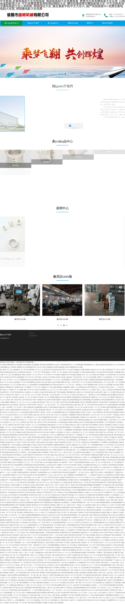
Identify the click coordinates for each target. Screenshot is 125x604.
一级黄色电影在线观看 (52, 532)
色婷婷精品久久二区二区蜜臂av (100, 540)
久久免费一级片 (94, 390)
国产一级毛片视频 (25, 407)
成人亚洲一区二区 (6, 369)
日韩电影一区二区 (61, 467)
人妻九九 (57, 565)
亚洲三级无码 (87, 600)
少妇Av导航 (110, 500)
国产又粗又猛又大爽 (15, 527)
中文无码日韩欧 (67, 450)
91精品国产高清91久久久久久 (17, 525)
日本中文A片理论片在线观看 (36, 390)
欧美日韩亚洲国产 (76, 507)
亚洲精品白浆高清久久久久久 (94, 447)
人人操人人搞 (51, 475)
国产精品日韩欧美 (23, 435)
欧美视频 (5, 572)
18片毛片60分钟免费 (69, 465)
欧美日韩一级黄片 (69, 510)
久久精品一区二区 (40, 477)
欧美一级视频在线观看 (29, 592)
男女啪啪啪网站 (84, 480)
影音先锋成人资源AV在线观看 (55, 442)
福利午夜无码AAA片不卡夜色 (9, 487)
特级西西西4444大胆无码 (115, 430)
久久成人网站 (19, 482)
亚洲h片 (105, 465)
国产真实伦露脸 (61, 570)
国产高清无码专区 (37, 455)
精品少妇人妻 (37, 415)
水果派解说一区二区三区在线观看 (23, 369)
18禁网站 (99, 552)
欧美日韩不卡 (62, 369)
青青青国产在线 (90, 497)
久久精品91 (13, 477)
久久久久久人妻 (40, 369)
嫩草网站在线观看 (43, 582)
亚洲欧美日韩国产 (34, 412)
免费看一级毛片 (114, 527)
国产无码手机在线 (33, 572)
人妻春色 (64, 550)
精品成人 (20, 477)
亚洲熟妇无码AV (73, 480)
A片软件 (51, 452)
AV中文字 (44, 600)
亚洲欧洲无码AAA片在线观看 (50, 540)
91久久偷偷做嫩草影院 (57, 412)
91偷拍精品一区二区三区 (23, 567)
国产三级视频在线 (37, 552)
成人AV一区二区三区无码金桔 (9, 545)
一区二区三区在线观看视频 (64, 457)
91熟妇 (32, 595)
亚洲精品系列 (64, 532)
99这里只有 (86, 407)
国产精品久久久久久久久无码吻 (91, 555)
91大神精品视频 (62, 422)
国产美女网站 (18, 512)
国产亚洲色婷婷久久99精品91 (21, 392)
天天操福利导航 (90, 495)
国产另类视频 (20, 505)
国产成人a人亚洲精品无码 (69, 460)
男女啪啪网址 (101, 500)
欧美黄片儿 (16, 500)
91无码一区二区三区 (24, 540)
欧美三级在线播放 (117, 485)
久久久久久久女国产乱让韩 (75, 522)
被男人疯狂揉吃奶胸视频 (65, 572)
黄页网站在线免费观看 (18, 575)
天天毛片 (13, 490)
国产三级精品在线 (74, 555)
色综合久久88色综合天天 (10, 412)
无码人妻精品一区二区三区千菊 (30, 497)
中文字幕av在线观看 (73, 595)
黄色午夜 (41, 565)
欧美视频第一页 (10, 520)
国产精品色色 (27, 400)
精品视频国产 (72, 472)
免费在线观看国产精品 (113, 407)
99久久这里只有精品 (93, 562)
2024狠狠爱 (117, 372)
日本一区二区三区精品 (89, 374)
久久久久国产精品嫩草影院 (42, 417)
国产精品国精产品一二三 (26, 590)
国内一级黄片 (70, 600)
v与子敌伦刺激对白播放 (87, 372)
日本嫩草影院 (82, 562)
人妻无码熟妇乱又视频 (110, 552)
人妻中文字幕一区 (68, 452)
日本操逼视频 (15, 497)
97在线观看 (111, 402)
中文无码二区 (65, 512)
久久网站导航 (89, 537)
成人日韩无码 (49, 565)
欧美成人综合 (40, 382)
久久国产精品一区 (116, 562)
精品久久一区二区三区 (22, 395)
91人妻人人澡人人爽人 (41, 570)
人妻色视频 (107, 472)
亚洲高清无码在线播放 (82, 452)
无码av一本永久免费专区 (95, 412)
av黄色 (8, 575)
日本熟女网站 (103, 402)
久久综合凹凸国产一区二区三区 (59, 395)
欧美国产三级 (44, 402)
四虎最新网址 (77, 430)
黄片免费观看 (95, 400)
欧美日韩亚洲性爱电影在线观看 (95, 512)
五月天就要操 (87, 507)
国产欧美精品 (86, 455)
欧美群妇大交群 (32, 475)
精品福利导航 (12, 540)
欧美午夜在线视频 (11, 530)
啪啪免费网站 (65, 565)
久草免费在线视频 (16, 470)
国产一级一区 (87, 502)
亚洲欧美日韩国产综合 (69, 420)
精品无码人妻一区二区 (82, 405)
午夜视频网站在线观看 (111, 595)
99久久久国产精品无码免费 (99, 590)
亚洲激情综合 (9, 387)
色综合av (23, 500)
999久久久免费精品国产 (57, 435)
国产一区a (30, 575)
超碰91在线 (13, 372)
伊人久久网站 (4, 602)
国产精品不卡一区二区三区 (9, 517)
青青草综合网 (13, 522)
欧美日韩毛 (93, 405)
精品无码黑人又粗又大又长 (45, 485)
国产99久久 (83, 597)
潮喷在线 (20, 585)
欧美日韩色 (59, 542)
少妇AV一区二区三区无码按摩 (36, 535)
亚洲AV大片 (4, 552)
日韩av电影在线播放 (55, 387)
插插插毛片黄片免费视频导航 (43, 502)
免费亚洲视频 (54, 397)
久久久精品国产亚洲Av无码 (90, 505)
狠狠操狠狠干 (37, 577)
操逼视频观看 (27, 527)
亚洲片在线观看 (73, 372)
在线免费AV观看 (91, 572)
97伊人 (21, 507)
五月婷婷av (114, 425)
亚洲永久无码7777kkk (41, 550)
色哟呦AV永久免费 (58, 462)
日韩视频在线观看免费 (95, 380)
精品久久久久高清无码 (70, 470)
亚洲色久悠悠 (54, 490)
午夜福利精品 (22, 572)
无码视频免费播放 (54, 545)
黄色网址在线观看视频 (90, 430)
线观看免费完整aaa (23, 510)
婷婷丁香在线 (118, 500)
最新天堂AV (32, 520)
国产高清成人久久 (57, 482)
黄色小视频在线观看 (13, 410)
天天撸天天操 (35, 445)
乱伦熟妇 (111, 590)
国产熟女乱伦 (17, 587)
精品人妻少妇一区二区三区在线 (71, 575)
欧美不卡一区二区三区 (106, 542)
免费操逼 (53, 572)
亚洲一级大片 (98, 525)
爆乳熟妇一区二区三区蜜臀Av (21, 450)
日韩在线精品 (91, 552)
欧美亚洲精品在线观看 (76, 437)
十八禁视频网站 (67, 430)
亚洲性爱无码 (72, 535)
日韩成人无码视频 (104, 425)
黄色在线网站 (29, 580)
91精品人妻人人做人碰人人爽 (107, 572)
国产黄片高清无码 (51, 369)
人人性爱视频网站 (19, 600)
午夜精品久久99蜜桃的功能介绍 (23, 550)
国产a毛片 (99, 597)
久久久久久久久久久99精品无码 (29, 402)
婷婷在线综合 (69, 405)
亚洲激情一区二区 (83, 540)
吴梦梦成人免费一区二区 (58, 505)
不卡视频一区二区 (13, 390)
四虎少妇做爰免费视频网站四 (30, 515)
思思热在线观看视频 (26, 502)
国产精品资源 (103, 517)
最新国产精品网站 (83, 557)
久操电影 (82, 417)
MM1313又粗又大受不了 (62, 485)
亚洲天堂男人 (105, 562)
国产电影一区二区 (40, 595)
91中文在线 (91, 597)
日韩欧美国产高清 (54, 512)
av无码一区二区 (95, 462)
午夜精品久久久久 (73, 597)
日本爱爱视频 (86, 400)
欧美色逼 (15, 405)
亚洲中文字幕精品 (110, 437)
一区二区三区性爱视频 (38, 425)
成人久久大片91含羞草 (108, 490)
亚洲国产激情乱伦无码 (75, 422)
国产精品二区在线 (41, 377)
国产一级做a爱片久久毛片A (38, 545)
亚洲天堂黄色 (40, 442)
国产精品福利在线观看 (96, 435)
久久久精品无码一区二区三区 (111, 510)
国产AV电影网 (62, 592)
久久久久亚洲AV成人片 (74, 560)
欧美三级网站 (103, 530)
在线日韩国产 (98, 392)
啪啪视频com (72, 562)
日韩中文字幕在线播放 (50, 407)
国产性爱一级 (55, 440)
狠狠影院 (118, 535)
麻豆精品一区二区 (43, 560)
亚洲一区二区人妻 (6, 382)
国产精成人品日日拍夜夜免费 (54, 382)
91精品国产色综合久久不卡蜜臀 (47, 597)
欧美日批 (59, 510)
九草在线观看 (56, 507)
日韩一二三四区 (32, 500)
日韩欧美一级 (15, 577)
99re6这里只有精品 (26, 577)
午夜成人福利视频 (85, 402)
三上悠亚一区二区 (30, 585)
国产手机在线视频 (59, 392)
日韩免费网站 (30, 382)
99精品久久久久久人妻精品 (93, 477)
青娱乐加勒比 (50, 542)
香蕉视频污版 (70, 392)
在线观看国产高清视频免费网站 (40, 385)
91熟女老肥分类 (49, 552)
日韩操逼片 (39, 492)
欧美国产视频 (6, 462)
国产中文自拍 (6, 450)
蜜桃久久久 (103, 445)
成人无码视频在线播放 (72, 412)
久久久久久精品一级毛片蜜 (39, 395)
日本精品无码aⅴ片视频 (57, 495)
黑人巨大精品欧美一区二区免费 (18, 562)
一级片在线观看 (65, 517)
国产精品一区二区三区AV (84, 582)
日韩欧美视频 (26, 445)
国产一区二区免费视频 (91, 445)
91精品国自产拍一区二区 (80, 432)
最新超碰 (42, 410)
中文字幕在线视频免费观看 (101, 502)
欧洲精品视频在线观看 (36, 532)
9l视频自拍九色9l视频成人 (61, 502)
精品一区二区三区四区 (60, 580)
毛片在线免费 (97, 582)
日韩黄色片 (98, 537)
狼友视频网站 (71, 550)
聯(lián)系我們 (107, 23)
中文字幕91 (32, 582)
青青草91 (34, 405)
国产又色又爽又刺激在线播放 (51, 400)
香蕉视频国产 (97, 485)
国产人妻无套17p (97, 507)
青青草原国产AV (49, 492)
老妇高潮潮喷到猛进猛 (82, 462)
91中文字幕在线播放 (36, 427)
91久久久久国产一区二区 (10, 380)
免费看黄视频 (17, 460)
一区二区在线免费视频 (76, 447)
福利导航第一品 (7, 417)
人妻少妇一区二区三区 (43, 585)
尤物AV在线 (111, 515)
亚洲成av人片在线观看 (66, 530)
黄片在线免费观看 (54, 550)
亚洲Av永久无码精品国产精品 (105, 535)
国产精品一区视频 (40, 480)
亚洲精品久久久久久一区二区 (26, 462)
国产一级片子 (69, 462)
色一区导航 (24, 485)
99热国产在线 (12, 425)
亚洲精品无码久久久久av (32, 512)
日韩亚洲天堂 (85, 442)
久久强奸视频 (23, 412)
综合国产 (9, 550)
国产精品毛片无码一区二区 (85, 580)
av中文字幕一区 (87, 547)
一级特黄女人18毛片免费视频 (83, 385)
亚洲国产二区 (13, 572)
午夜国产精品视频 (54, 575)
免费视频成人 (73, 440)
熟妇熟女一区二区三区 (7, 432)
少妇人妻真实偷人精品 (85, 515)
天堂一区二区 (87, 487)
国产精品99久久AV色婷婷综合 (104, 475)
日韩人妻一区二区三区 (106, 520)
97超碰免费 (22, 555)
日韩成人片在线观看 (83, 465)
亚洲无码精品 (100, 545)
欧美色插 (35, 465)
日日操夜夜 (98, 410)
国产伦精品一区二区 (89, 527)
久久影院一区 (85, 457)
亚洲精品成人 (102, 430)
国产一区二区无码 (59, 405)
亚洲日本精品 (26, 432)
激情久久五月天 (91, 415)
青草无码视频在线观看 (75, 487)
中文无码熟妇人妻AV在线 (98, 532)
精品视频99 (116, 477)
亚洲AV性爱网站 (71, 557)
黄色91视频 (32, 597)
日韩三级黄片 (31, 442)
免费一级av (33, 422)
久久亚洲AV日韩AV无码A (105, 387)
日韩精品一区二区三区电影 (89, 542)
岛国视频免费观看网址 (58, 500)
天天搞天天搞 (74, 395)
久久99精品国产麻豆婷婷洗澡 (91, 575)
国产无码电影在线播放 (74, 374)
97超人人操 (21, 437)
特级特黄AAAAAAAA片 (110, 537)
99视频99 (63, 374)
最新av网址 (23, 390)
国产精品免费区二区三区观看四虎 (105, 422)
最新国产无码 (62, 597)
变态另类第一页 (29, 477)
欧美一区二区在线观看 (114, 462)
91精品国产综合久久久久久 (63, 527)
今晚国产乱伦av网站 (96, 472)
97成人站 (38, 482)
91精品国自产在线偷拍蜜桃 (107, 450)
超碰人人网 (45, 587)
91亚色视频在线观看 (59, 537)
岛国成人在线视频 (61, 595)
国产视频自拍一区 (84, 440)
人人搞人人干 (26, 552)
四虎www (52, 570)
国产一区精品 (76, 505)
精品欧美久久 (62, 407)
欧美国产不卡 (115, 557)
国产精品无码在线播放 (85, 525)
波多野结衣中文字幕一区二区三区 (99, 427)
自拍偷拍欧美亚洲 (67, 547)
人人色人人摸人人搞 (93, 592)
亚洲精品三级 (64, 540)
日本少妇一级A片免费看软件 (65, 475)
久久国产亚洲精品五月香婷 (15, 430)
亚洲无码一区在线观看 (111, 495)
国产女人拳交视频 (106, 385)
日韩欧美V (81, 512)
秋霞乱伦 (14, 475)
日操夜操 (28, 505)
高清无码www (85, 595)
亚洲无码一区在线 (111, 545)
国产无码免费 (13, 397)
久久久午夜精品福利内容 (45, 525)
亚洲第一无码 (45, 412)
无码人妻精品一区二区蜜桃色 (105, 497)
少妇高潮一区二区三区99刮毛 (27, 397)
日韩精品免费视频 (76, 502)
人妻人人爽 (50, 595)
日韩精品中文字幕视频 (61, 437)
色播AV (74, 545)
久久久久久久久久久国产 (55, 390)
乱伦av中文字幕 (9, 495)
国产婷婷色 (17, 455)
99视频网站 (66, 387)
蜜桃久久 (106, 420)
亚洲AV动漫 (63, 535)
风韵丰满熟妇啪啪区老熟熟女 (74, 492)
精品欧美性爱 (108, 435)
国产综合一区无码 (70, 382)
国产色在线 (48, 562)
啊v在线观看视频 (36, 407)
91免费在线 (21, 372)
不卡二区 (85, 435)
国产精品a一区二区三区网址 (60, 417)
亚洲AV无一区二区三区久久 (33, 507)
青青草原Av (115, 540)
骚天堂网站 (38, 590)
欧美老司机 (55, 562)
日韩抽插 (18, 432)
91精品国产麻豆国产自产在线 (89, 577)
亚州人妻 (95, 600)
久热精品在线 (62, 487)
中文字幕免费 (75, 427)
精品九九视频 (59, 477)
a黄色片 (69, 505)
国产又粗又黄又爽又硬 (36, 562)
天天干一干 (104, 470)
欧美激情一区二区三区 (75, 407)
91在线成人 (103, 505)
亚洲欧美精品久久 (52, 425)
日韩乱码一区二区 (66, 545)
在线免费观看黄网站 (59, 522)
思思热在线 (13, 537)
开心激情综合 (106, 485)
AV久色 (7, 490)
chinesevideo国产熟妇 (27, 467)
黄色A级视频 (111, 395)
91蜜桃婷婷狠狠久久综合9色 (62, 445)
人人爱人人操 (4, 407)
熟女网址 (101, 405)
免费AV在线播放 (42, 452)
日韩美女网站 (13, 590)
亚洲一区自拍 (21, 442)
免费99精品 (77, 547)
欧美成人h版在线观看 (94, 490)
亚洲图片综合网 (45, 572)
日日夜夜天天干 (110, 369)
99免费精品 (13, 420)
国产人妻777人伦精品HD (42, 440)
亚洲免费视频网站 (117, 502)
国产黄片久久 (37, 517)
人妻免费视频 (65, 380)
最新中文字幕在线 (66, 587)
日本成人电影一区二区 (16, 602)
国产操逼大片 (21, 420)
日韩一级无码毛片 (16, 400)
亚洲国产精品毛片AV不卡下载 (95, 369)
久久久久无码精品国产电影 (99, 452)
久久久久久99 (53, 582)
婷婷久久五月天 (75, 565)
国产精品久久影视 (112, 532)
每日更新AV (71, 582)
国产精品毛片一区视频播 (74, 435)
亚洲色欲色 (77, 457)
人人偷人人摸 (104, 390)
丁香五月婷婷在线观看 (44, 520)
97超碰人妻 (65, 400)
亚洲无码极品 (118, 435)
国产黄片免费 (104, 457)
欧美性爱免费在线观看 (63, 427)
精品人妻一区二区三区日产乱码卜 (70, 455)
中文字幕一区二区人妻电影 (59, 372)
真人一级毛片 (33, 510)
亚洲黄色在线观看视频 (53, 460)
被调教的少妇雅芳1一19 (92, 585)
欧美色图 (32, 492)
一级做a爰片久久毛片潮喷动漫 (23, 417)
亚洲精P (83, 565)
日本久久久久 (46, 482)
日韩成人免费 (4, 522)
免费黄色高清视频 (97, 455)
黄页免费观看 (117, 580)
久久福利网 (78, 600)
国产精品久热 (41, 462)
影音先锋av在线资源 (11, 535)
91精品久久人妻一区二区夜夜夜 (111, 592)
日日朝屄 (14, 560)
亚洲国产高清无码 (43, 530)
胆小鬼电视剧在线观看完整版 (31, 587)
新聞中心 (90, 23)
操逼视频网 (79, 475)
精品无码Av (47, 590)
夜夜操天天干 (47, 517)
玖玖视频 (44, 602)
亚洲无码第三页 (113, 374)
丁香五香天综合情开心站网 (78, 380)
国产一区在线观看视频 (12, 480)
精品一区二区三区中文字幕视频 (100, 557)
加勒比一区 (74, 387)
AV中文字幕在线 (43, 505)
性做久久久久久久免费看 (71, 390)
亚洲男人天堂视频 (49, 427)
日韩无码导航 (51, 422)
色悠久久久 (83, 395)
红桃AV (14, 462)
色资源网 (60, 602)
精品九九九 (88, 522)
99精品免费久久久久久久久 (25, 557)
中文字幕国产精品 (80, 530)
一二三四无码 (119, 387)
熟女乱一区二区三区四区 (94, 550)
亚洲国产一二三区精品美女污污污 (104, 547)
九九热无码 (49, 465)
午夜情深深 (13, 580)
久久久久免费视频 (38, 567)
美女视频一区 (71, 500)
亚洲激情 (104, 515)
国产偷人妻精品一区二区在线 (95, 587)
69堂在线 (116, 385)
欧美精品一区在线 (11, 547)
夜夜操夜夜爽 (32, 525)
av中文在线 (47, 555)
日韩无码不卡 (24, 545)
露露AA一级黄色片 (112, 512)
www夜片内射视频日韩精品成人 (35, 542)
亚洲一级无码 (83, 470)
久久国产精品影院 (9, 557)
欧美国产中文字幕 (83, 535)
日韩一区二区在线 (22, 520)
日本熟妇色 (29, 537)
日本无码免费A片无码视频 (47, 510)
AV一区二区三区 (68, 385)
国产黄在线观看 (29, 482)
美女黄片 (83, 412)
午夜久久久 (44, 512)
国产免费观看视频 (93, 530)
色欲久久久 (25, 385)
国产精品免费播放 (22, 582)
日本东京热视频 (77, 527)
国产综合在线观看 (65, 397)
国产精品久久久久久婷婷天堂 (17, 457)
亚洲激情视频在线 (75, 400)
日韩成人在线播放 (114, 452)
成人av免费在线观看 (55, 450)
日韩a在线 (119, 392)
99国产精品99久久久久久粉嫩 (88, 460)
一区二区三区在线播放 (32, 600)
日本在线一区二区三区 (73, 442)
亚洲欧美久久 (13, 402)
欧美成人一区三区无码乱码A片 (86, 500)
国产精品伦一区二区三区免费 (11, 385)
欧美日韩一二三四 (56, 420)
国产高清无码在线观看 (96, 482)
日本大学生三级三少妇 (50, 415)
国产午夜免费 (94, 480)
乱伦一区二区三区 (102, 415)
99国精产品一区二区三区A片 (100, 397)
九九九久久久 (117, 455)
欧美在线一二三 (35, 435)
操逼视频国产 (49, 527)
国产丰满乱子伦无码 (24, 425)
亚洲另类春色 (106, 555)
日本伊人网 (115, 565)
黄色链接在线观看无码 (25, 517)
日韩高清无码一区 (118, 550)
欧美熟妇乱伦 (83, 387)
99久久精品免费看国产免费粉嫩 (114, 405)
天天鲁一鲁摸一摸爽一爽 (108, 577)
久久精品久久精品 (38, 392)
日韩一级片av (84, 517)
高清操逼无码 (85, 397)
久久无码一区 (112, 505)
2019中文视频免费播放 (78, 490)
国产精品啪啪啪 (74, 532)
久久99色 (85, 482)
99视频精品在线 (24, 380)
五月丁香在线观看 (43, 372)
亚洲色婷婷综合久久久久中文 (73, 477)
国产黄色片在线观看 (26, 480)
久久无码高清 (29, 570)
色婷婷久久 (25, 595)
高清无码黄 (55, 517)
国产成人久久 (50, 457)
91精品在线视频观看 (44, 500)
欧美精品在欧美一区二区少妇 (101, 382)
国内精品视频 (74, 417)
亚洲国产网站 (118, 520)
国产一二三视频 (89, 475)
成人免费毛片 (120, 515)
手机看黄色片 (32, 530)
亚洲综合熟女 (112, 460)
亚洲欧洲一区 (37, 470)
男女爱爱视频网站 (62, 480)
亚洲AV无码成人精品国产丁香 (65, 377)
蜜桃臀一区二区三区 (33, 387)
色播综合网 (107, 380)
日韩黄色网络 (54, 530)
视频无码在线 (75, 542)
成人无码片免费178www (95, 467)
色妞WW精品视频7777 (108, 560)
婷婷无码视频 (41, 592)
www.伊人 (59, 470)
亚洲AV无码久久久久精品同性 (23, 440)
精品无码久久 (107, 467)
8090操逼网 (117, 507)
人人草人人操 (110, 587)
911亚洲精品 (63, 582)
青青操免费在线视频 (85, 485)
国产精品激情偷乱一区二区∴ (98, 567)
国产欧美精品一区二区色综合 (75, 495)
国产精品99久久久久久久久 (36, 457)
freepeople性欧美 (22, 490)
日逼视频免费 (98, 580)
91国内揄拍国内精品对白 (58, 560)
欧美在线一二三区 (31, 372)
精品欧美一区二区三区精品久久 (55, 557)
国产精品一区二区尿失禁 (20, 597)
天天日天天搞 (21, 475)
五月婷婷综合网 (108, 417)
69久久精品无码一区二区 (94, 417)
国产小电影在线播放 (110, 482)
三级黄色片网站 (7, 587)
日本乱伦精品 (55, 555)
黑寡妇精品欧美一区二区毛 (87, 545)
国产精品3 (3, 390)
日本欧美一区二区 (43, 397)
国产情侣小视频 (119, 542)
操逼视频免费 (113, 442)
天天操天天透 (45, 420)
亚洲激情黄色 (65, 507)
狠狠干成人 (103, 432)
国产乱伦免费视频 (18, 377)
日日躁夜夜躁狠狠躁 (79, 587)
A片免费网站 (104, 442)
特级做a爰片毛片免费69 (51, 567)
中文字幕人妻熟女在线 (50, 455)
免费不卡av (100, 377)
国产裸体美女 (12, 437)
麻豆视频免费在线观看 (78, 552)
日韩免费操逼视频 (73, 402)
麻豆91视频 (35, 450)
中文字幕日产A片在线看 (52, 374)
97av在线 (106, 597)
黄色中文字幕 (42, 422)
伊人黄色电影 (23, 522)
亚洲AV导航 (56, 520)
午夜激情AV (44, 387)
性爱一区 (114, 555)
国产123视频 (115, 472)
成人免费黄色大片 (108, 582)
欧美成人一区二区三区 (45, 405)
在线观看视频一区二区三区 (12, 592)
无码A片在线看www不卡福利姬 (74, 497)
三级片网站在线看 (31, 430)
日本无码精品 (35, 447)
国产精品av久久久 (96, 465)
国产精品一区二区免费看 (71, 577)
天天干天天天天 (29, 377)
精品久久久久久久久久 (13, 422)
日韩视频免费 (95, 457)
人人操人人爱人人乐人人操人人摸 (28, 547)
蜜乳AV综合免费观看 (21, 495)
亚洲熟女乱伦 (77, 482)
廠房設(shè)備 (73, 23)
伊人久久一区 (91, 565)
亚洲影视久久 (84, 532)
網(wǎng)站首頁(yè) (11, 23)
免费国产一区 (8, 460)
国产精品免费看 (56, 585)
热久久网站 (42, 460)
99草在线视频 (46, 507)
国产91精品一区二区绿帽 (35, 555)
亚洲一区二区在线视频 (81, 567)
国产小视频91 (58, 465)
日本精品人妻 (52, 602)
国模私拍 (12, 505)
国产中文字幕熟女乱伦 (98, 440)
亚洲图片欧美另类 (23, 560)
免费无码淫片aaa (51, 592)
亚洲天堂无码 (107, 550)
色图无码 (95, 402)
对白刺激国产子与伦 (18, 382)
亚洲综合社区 (25, 422)
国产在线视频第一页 (17, 542)
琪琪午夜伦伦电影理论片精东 (45, 467)
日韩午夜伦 (50, 477)
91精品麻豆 (102, 600)
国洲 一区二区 (14, 407)
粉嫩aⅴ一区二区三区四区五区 (93, 437)
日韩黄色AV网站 (93, 432)
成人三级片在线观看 (96, 420)
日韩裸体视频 (113, 457)
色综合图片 (33, 560)
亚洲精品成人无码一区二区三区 (38, 490)
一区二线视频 (37, 537)
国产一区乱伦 (94, 517)
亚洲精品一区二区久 (66, 567)
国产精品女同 (108, 507)
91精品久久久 (79, 392)
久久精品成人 (45, 435)
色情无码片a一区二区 (49, 470)
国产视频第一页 (102, 374)
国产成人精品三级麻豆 (48, 432)
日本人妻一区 (13, 555)
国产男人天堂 (53, 487)
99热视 (78, 510)
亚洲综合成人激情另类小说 (81, 590)
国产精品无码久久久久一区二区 (10, 467)
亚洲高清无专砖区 (88, 410)
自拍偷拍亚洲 (27, 465)
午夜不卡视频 (36, 400)
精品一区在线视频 (117, 380)
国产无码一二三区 (52, 535)
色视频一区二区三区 (14, 595)
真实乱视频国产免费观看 (28, 487)
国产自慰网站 (56, 547)
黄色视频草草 (42, 475)
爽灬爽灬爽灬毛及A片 (41, 575)
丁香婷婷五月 (75, 517)
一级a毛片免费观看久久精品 (20, 427)
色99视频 (49, 462)
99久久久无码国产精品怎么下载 (69, 425)
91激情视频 (14, 507)
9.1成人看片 (64, 562)
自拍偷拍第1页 (107, 477)
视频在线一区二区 (77, 445)
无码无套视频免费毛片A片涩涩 (110, 400)
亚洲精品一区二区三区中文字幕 (52, 577)
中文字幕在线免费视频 (108, 585)
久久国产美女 (84, 425)
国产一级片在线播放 (14, 445)
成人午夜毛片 (8, 600)
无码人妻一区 (107, 455)
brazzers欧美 (6, 400)
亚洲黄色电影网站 (23, 472)
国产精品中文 (92, 387)
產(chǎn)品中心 (53, 23)
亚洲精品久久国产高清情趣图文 (19, 447)
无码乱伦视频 (15, 485)
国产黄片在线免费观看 (15, 465)
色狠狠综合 (49, 437)
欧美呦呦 (92, 535)
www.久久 (67, 552)
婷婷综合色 (15, 502)
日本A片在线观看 (5, 502)
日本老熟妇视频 (88, 422)
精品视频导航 (64, 447)
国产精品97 (111, 445)
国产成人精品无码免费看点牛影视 (93, 570)
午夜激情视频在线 (98, 522)
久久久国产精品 (22, 530)
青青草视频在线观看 (38, 437)
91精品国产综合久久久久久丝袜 (112, 575)
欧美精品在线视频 (83, 420)
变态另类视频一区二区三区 (51, 380)
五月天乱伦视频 (39, 557)
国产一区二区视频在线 (80, 450)
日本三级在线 (35, 540)
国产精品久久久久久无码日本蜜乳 (22, 415)
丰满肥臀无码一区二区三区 (115, 600)
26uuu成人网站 (54, 587)
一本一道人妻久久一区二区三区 (61, 590)
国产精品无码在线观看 (111, 412)
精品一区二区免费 (109, 392)
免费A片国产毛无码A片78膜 (75, 537)
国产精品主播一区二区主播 (29, 410)
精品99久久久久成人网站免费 (77, 467)
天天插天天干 (84, 390)
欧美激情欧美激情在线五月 (11, 452)
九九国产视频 (26, 455)
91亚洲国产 (71, 580)
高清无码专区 (33, 495)
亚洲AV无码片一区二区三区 (53, 430)
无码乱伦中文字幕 (25, 405)
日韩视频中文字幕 (113, 487)
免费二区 (97, 385)
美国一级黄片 (108, 580)
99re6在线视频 (47, 537)
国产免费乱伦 (102, 460)
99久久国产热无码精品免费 (91, 560)
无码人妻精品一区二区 (35, 522)
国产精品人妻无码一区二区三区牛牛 (31, 374)
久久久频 (5, 397)
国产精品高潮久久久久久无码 (77, 592)
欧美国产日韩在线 (46, 547)
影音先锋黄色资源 (36, 380)
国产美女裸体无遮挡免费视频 (67, 515)
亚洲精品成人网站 (94, 470)
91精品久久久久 (89, 492)
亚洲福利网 (99, 495)
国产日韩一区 (50, 480)
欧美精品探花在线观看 (116, 465)
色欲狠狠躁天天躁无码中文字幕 (18, 492)
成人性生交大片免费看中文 (103, 492)
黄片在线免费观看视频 (103, 565)
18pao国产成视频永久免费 (76, 369)
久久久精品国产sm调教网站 (67, 415)
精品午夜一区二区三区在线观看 (86, 377)
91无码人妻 (26, 460)
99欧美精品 (21, 580)
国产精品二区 (47, 522)
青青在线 (35, 505)
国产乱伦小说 (64, 440)
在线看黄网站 (94, 442)
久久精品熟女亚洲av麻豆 (108, 480)
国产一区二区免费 (38, 527)
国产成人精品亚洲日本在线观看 (91, 510)
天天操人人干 (108, 447)
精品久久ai (119, 560)
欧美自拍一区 (12, 442)
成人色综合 (32, 485)
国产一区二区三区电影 (84, 382)
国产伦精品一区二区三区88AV (49, 447)
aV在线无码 (107, 525)
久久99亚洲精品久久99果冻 (56, 600)
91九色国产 (106, 410)
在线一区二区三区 (44, 495)
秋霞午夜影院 (48, 392)
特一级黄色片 (59, 492)
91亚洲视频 (21, 537)
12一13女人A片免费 (10, 472)
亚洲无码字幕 (89, 392)
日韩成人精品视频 (80, 572)
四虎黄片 (40, 430)
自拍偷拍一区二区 (42, 487)
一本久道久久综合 (83, 472)
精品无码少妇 (35, 432)
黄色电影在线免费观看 (9, 435)
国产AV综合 (87, 520)
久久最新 (28, 437)
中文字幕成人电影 (59, 525)
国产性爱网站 (93, 425)
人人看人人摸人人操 (33, 420)
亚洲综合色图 (80, 415)
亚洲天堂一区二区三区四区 (54, 410)
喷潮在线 (42, 465)
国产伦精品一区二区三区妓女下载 (17, 532)
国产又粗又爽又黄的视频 (33, 602)
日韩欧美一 (24, 452)
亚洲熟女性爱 (67, 482)
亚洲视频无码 (76, 397)
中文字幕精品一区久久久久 (15, 570)
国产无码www (59, 552)
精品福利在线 (43, 450)
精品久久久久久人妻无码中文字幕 (73, 585)
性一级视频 (95, 520)
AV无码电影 (51, 377)
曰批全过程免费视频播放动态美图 (52, 497)
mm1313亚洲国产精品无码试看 (57, 472)
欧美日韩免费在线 (115, 390)
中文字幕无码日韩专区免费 (104, 372)
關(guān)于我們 (33, 23)
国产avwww (58, 452)
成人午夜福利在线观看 (112, 522)
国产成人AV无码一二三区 (29, 565)
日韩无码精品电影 (114, 567)
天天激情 (104, 462)
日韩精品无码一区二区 (113, 440)
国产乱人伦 (64, 555)
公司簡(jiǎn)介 (4, 334)
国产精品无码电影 (114, 530)
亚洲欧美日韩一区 (20, 387)
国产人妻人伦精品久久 (74, 570)
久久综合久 (67, 432)
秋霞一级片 (73, 540)
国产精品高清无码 (56, 385)
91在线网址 (59, 432)
